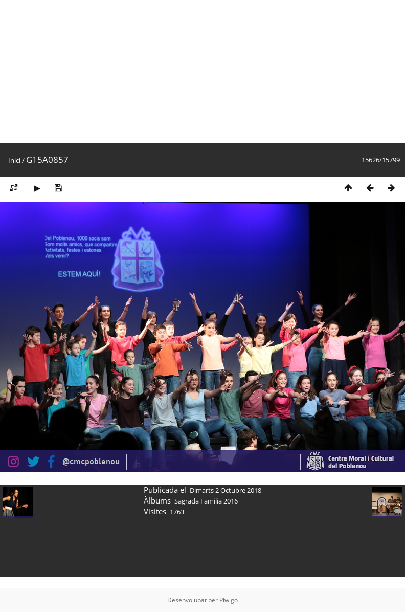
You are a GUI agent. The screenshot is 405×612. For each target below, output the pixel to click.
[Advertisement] (134, 71)
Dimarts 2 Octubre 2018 (225, 490)
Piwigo (228, 600)
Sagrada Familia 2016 (206, 501)
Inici (14, 160)
